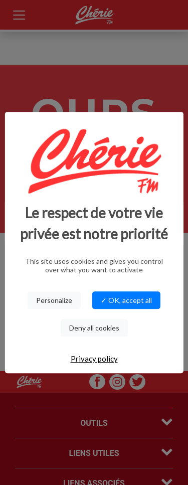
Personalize (54, 300)
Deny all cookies (94, 328)
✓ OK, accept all (126, 300)
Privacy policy (94, 358)
